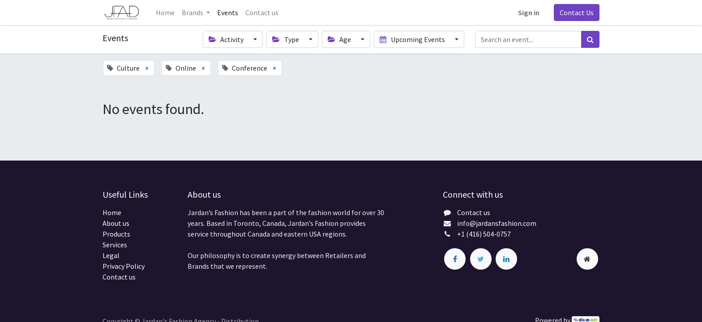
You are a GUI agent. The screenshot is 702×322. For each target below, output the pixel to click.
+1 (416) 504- (477, 233)
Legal (111, 255)
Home (112, 212)
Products (116, 233)
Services (115, 244)
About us (116, 223)
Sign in (528, 12)
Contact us (119, 276)
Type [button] (286, 39)
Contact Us (577, 12)
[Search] (590, 39)
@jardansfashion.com (503, 223)
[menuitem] (165, 12)
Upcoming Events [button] (413, 39)
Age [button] (340, 39)
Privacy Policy (124, 266)
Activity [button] (227, 39)
